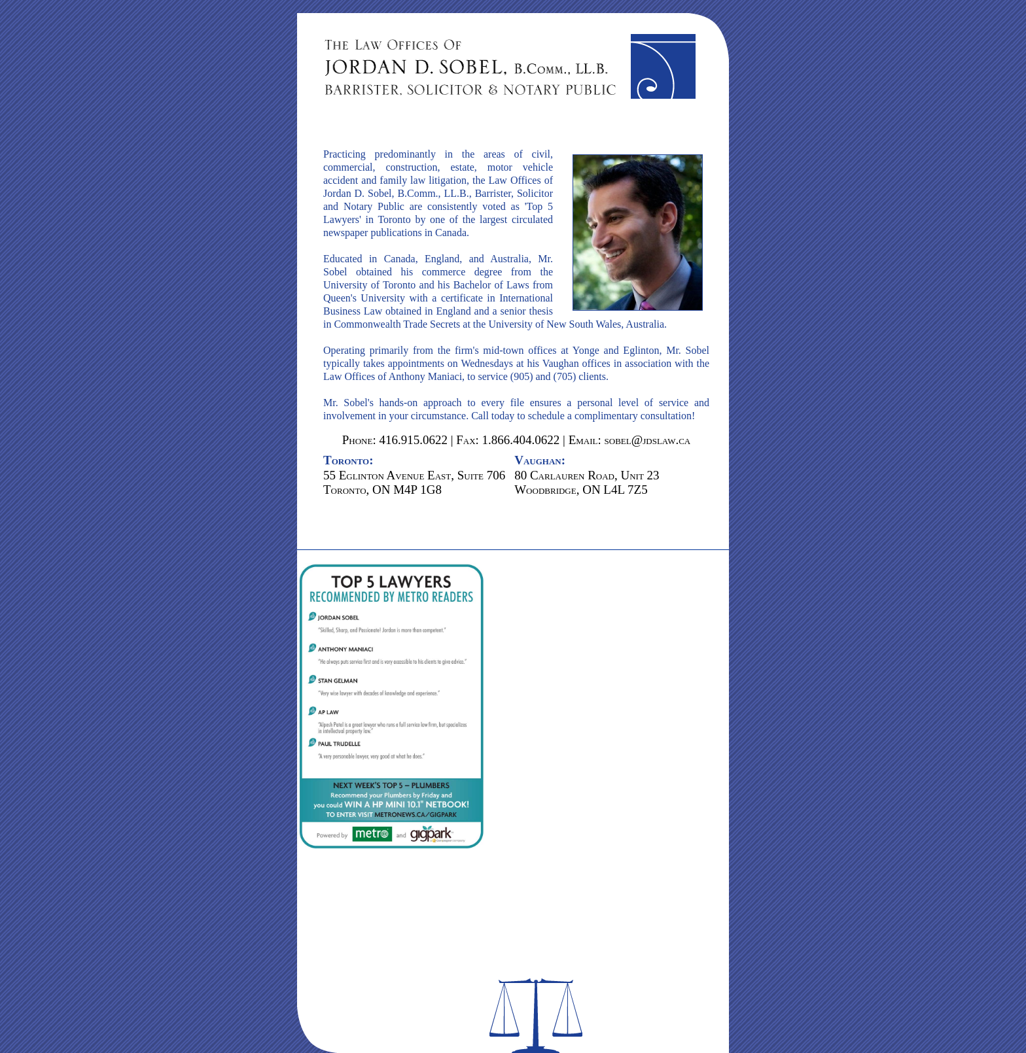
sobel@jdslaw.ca (648, 440)
